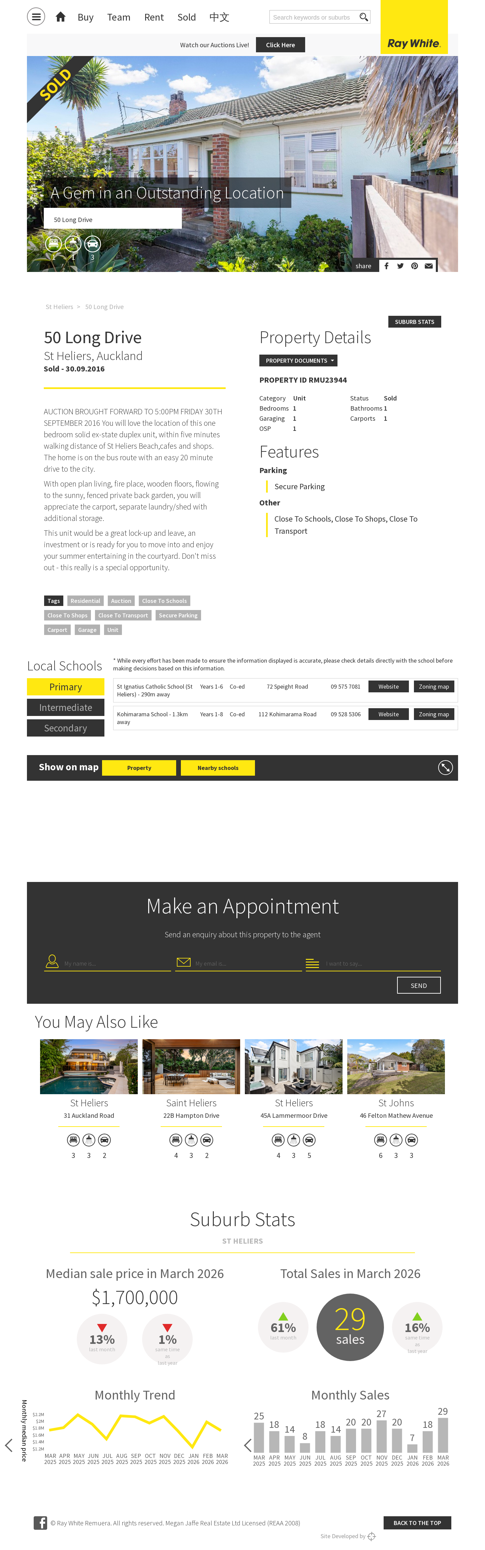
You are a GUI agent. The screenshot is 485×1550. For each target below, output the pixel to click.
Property (139, 768)
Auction (121, 601)
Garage (87, 630)
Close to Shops (67, 615)
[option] (242, 203)
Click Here (280, 44)
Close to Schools (164, 601)
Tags (53, 601)
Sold (186, 16)
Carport (57, 630)
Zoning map (434, 686)
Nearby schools (218, 768)
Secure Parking (178, 615)
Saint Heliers (191, 1102)
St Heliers (59, 306)
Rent (154, 16)
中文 (219, 16)
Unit (113, 630)
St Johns (396, 1102)
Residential (85, 601)
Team (119, 16)
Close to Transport (123, 615)
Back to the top (417, 1523)
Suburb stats (414, 322)
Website (389, 686)
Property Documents (296, 360)
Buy (85, 16)
